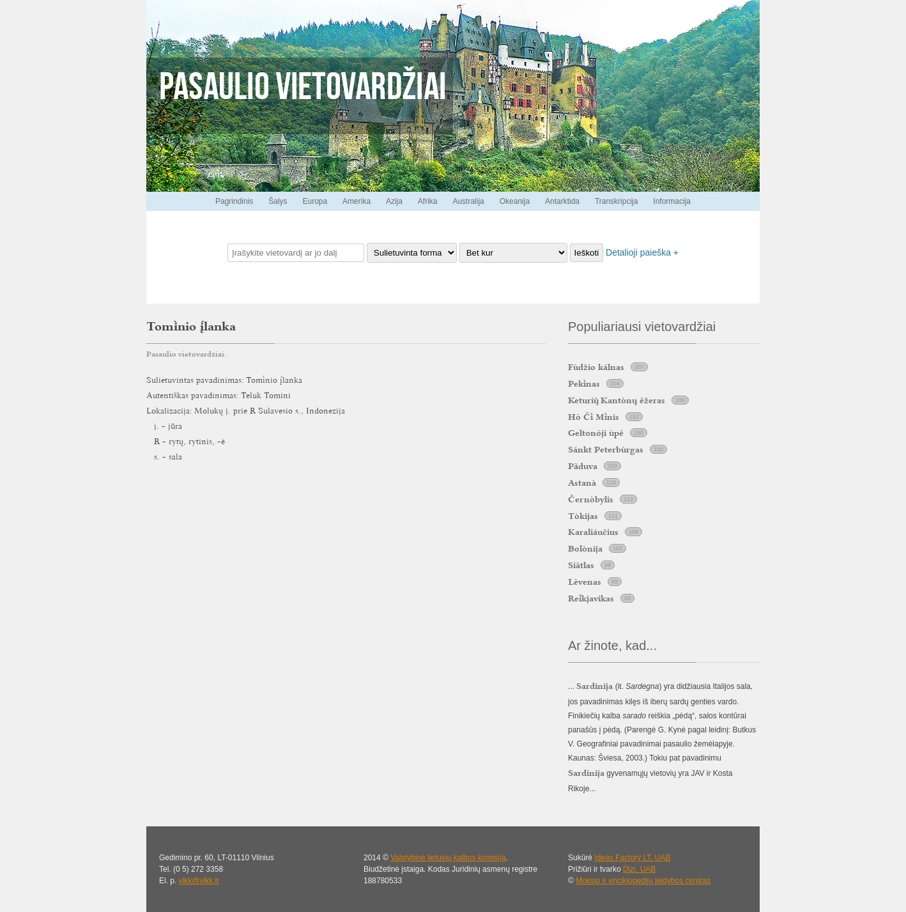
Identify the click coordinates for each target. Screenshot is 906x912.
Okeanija (515, 201)
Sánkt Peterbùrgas (605, 449)
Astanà (582, 482)
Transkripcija (616, 201)
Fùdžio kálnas (596, 367)
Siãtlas (581, 565)
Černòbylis (590, 499)
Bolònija (585, 548)
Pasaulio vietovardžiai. (186, 354)
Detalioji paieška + (642, 252)
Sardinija (586, 772)
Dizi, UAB (639, 869)
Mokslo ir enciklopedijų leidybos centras (643, 880)
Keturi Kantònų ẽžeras (616, 400)
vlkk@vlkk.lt (199, 880)
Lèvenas (584, 581)
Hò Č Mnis (593, 416)
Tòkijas (583, 516)
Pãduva (582, 466)
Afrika (428, 201)
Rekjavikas (591, 598)
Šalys (277, 201)
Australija (468, 201)
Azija (394, 201)
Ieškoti (586, 253)
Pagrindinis (234, 201)
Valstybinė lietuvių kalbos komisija (447, 857)
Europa (314, 201)
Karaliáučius (593, 531)
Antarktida (562, 201)
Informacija (672, 201)
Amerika (356, 201)
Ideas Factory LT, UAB (632, 857)
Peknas (584, 383)
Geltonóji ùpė (596, 432)
